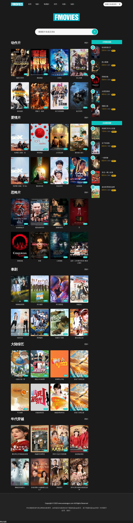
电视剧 (46, 4)
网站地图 (3, 522)
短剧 (72, 4)
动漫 (63, 4)
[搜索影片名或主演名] (95, 32)
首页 (29, 4)
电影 (37, 4)
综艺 (55, 4)
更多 (86, 43)
